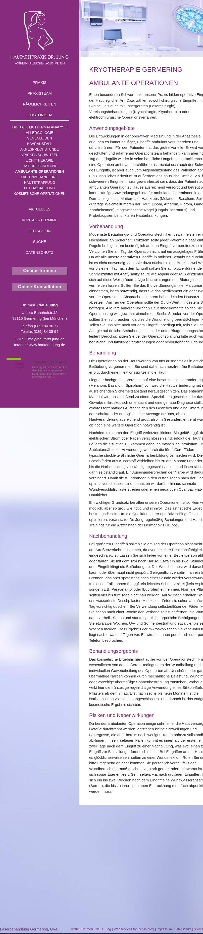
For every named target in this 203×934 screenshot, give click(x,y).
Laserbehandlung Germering (24, 929)
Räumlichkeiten (39, 104)
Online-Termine (39, 270)
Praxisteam (39, 93)
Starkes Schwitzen (40, 155)
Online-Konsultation (39, 286)
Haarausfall (39, 144)
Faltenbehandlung (39, 177)
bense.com (145, 929)
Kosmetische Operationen (40, 194)
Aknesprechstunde (39, 149)
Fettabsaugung (39, 188)
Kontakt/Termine (39, 220)
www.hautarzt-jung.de (47, 345)
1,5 (19, 365)
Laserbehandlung (40, 166)
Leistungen (39, 115)
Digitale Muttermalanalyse (39, 127)
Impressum (164, 929)
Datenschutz (40, 252)
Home (93, 54)
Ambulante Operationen (39, 171)
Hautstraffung (39, 183)
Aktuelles (39, 209)
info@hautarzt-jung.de (46, 339)
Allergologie (39, 133)
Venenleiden (39, 138)
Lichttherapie (39, 160)
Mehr (59, 376)
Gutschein (39, 231)
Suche (39, 241)
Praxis (39, 82)
